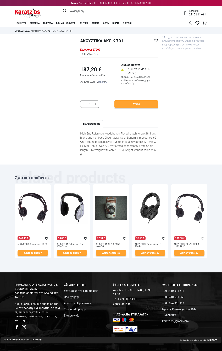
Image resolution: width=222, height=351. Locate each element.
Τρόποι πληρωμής (75, 309)
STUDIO (95, 23)
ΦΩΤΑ (106, 23)
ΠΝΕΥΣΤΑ (48, 23)
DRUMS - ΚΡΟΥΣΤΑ (65, 23)
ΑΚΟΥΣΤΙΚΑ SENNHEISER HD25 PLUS (186, 245)
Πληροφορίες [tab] (91, 123)
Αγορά (136, 104)
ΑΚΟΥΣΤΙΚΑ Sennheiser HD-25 (32, 244)
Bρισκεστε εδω (23, 31)
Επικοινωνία (71, 315)
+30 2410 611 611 (173, 290)
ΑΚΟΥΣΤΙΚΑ (49, 31)
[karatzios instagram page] (24, 328)
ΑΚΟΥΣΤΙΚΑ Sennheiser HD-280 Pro (148, 245)
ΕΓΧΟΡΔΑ (35, 23)
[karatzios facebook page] (18, 328)
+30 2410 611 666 (173, 297)
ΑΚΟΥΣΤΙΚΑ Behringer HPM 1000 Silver (70, 245)
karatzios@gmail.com (175, 321)
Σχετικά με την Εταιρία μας (81, 290)
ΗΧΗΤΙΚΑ (83, 23)
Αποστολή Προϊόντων (77, 303)
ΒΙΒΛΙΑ (115, 23)
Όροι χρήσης (72, 297)
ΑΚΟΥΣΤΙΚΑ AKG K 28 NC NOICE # (108, 245)
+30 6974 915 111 (173, 303)
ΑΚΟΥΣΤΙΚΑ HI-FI (65, 31)
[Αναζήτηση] (64, 11)
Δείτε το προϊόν (33, 252)
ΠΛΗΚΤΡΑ (21, 23)
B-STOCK (127, 23)
